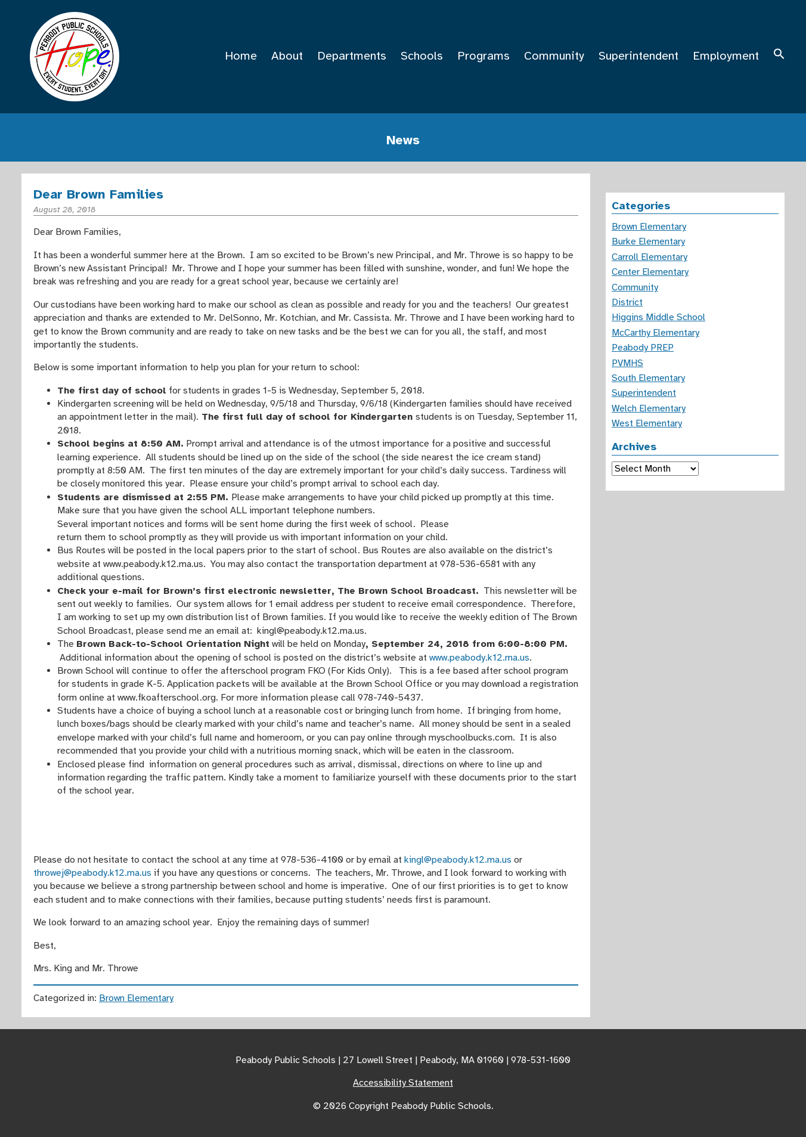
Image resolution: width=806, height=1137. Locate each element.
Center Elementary (650, 272)
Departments (351, 55)
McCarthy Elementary (655, 333)
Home (241, 55)
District (627, 302)
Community (554, 55)
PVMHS (627, 363)
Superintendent (638, 55)
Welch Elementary (649, 408)
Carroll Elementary (649, 257)
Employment (726, 55)
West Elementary (647, 423)
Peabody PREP (643, 348)
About (287, 55)
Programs (483, 55)
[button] (779, 55)
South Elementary (648, 378)
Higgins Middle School (658, 317)
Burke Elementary (648, 241)
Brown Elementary (136, 998)
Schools (422, 55)
